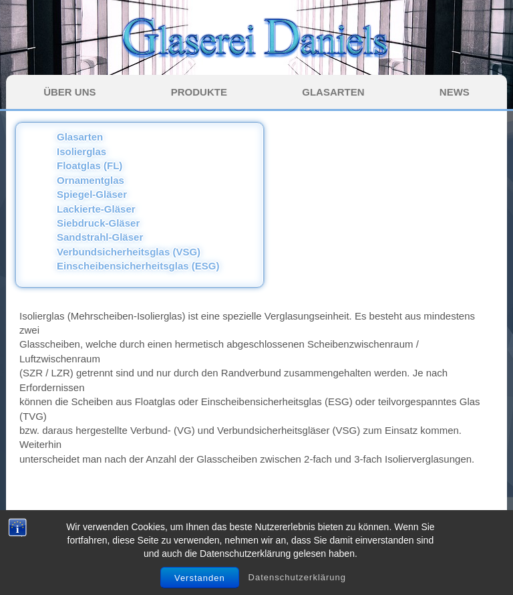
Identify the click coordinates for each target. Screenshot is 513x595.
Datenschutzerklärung (297, 583)
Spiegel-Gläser (92, 194)
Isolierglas (81, 151)
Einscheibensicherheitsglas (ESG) (138, 265)
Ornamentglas (90, 180)
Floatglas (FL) (89, 165)
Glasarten (80, 136)
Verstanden (199, 584)
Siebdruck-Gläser (98, 223)
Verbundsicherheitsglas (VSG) (128, 251)
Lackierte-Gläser (96, 209)
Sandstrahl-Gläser (100, 237)
